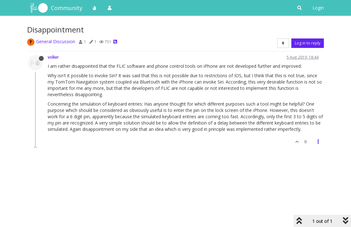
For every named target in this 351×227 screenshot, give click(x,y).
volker (53, 57)
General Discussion (55, 41)
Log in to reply (307, 43)
